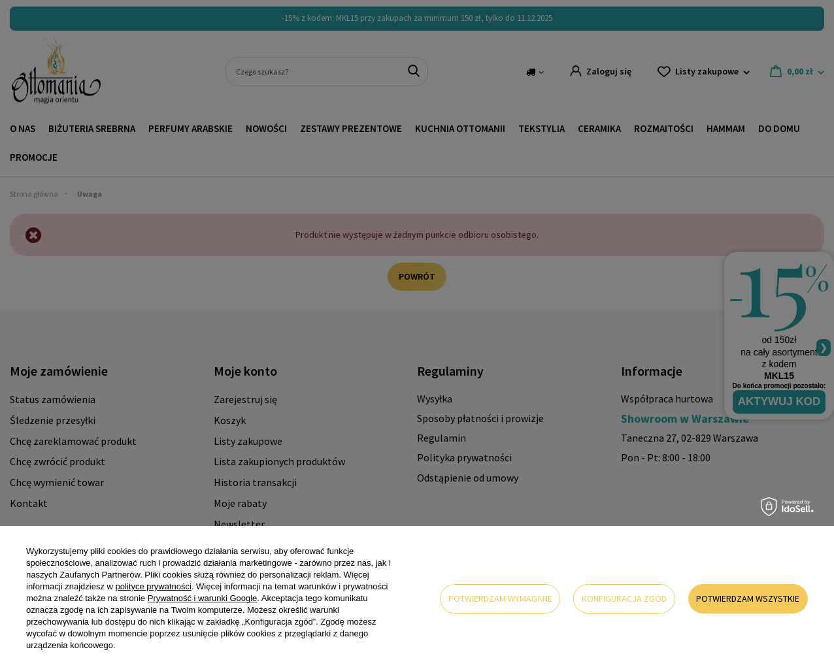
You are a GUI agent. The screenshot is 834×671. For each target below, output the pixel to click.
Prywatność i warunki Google (203, 598)
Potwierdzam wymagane (500, 598)
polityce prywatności (154, 586)
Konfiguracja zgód (624, 598)
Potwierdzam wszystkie (747, 598)
